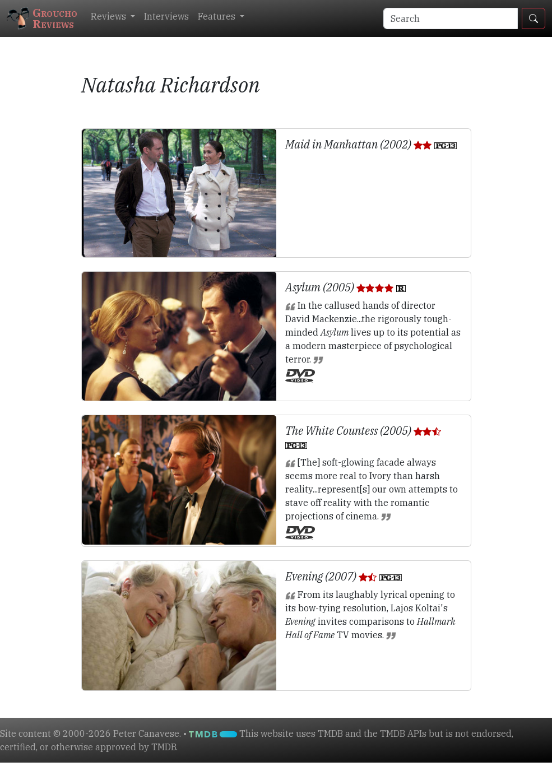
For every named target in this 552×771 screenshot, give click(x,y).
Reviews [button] (109, 16)
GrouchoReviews (42, 18)
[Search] (450, 18)
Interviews (166, 16)
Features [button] (218, 16)
